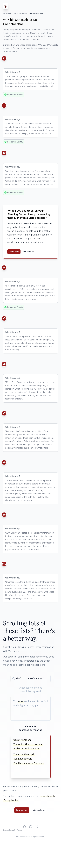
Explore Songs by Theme (12, 830)
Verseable (7, 13)
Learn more (14, 252)
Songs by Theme (20, 13)
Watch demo (28, 252)
